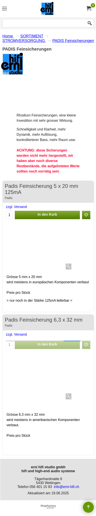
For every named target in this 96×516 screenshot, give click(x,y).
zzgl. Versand (16, 207)
